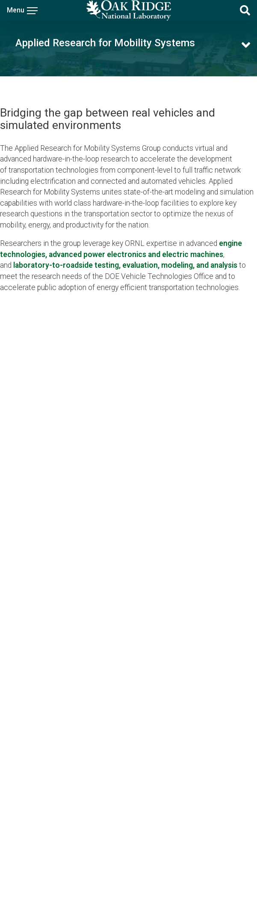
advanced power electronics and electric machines (136, 254)
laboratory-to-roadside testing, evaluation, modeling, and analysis (125, 265)
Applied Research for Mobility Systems (105, 43)
